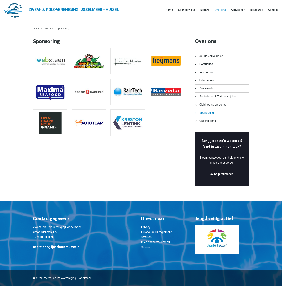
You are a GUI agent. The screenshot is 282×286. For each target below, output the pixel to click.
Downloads (206, 88)
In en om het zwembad (155, 242)
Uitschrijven (206, 80)
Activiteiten (238, 10)
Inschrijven (206, 72)
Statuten (146, 237)
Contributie (206, 64)
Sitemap (146, 247)
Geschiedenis (208, 121)
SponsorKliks (186, 10)
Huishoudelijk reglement (156, 232)
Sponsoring (206, 112)
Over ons (220, 10)
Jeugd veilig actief (211, 56)
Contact (273, 10)
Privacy (145, 227)
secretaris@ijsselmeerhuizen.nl (56, 247)
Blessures (256, 10)
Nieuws (204, 10)
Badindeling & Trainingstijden (217, 96)
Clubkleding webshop (213, 104)
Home (169, 10)
